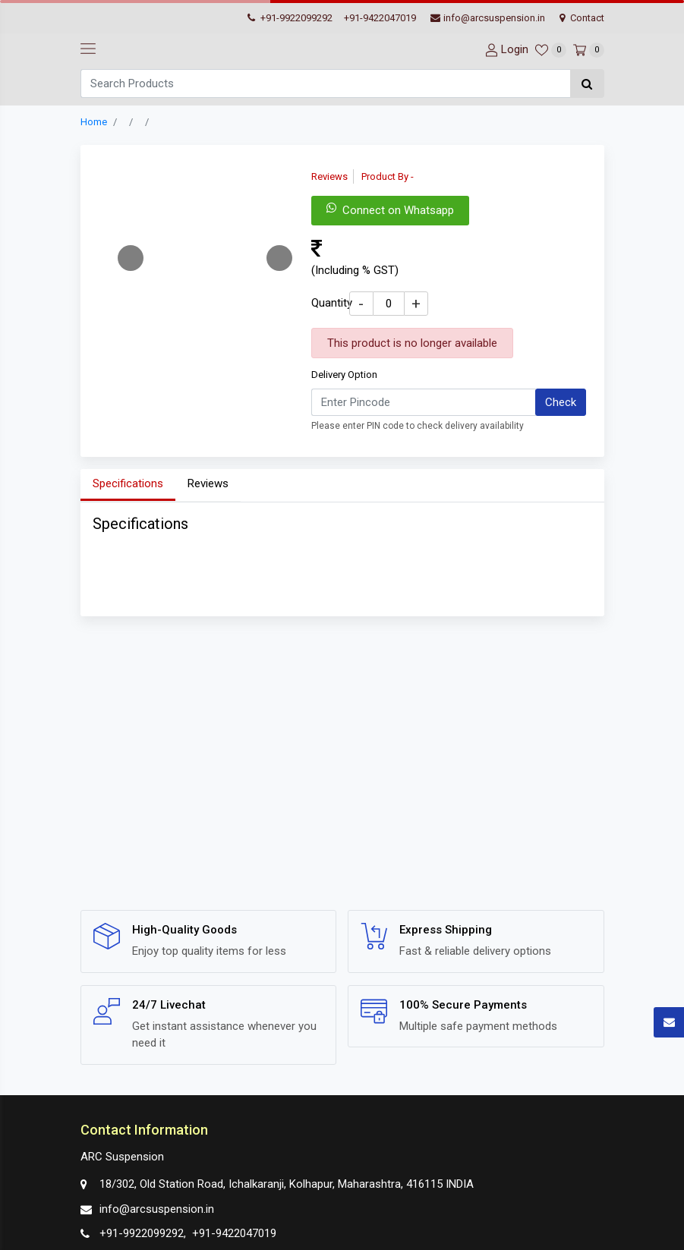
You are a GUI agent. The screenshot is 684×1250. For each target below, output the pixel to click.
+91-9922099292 (290, 18)
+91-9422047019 (380, 18)
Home (93, 122)
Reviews (208, 483)
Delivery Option (344, 374)
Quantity (331, 303)
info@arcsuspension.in (487, 18)
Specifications (128, 483)
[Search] (325, 83)
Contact (581, 18)
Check (560, 402)
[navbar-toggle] (88, 49)
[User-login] (504, 49)
